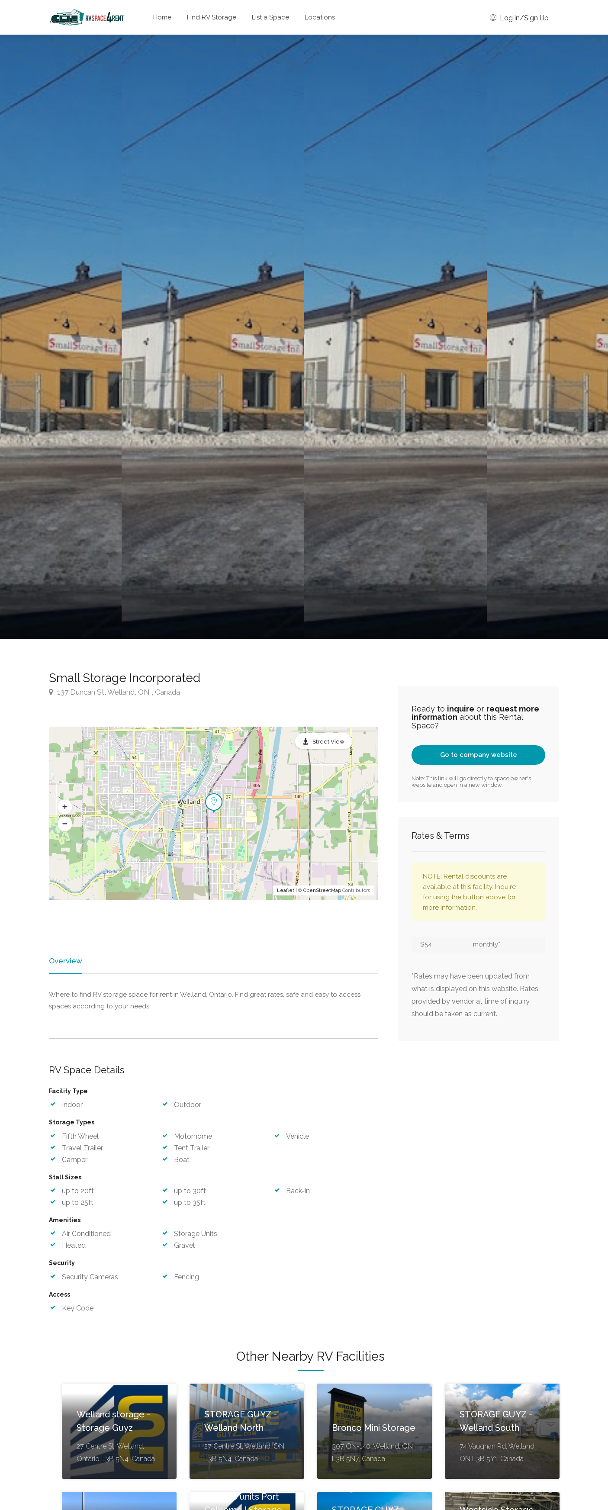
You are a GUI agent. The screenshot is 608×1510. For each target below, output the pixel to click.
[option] (395, 337)
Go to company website (478, 755)
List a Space (270, 17)
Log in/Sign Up (519, 18)
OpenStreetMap (322, 890)
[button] (65, 806)
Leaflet (285, 890)
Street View (328, 741)
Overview (65, 960)
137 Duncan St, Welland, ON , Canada (114, 692)
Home (162, 17)
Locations (320, 17)
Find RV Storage (211, 17)
